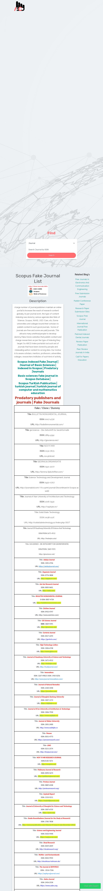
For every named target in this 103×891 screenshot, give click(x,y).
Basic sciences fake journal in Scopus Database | (38, 377)
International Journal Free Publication (82, 326)
